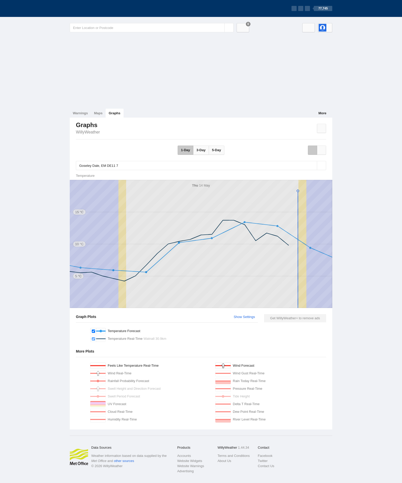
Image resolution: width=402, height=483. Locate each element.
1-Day (185, 150)
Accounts (184, 456)
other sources (124, 461)
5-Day (216, 150)
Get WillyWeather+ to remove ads (295, 318)
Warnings (80, 113)
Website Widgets (189, 461)
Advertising (185, 471)
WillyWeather (88, 132)
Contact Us (266, 466)
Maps (98, 113)
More (322, 113)
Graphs (114, 113)
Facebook (265, 456)
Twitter (263, 461)
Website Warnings (190, 466)
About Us (224, 461)
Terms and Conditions (233, 456)
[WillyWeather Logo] (94, 8)
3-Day (200, 150)
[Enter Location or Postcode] (152, 27)
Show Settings (244, 317)
